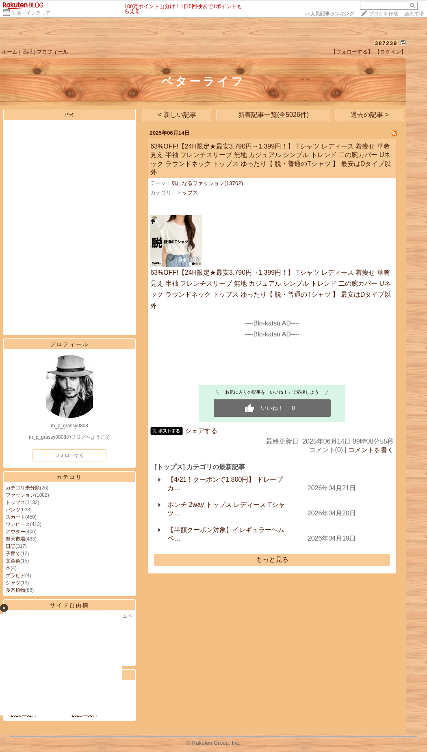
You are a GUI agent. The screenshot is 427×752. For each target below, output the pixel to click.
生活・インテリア (30, 13)
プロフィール (52, 52)
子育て (13, 553)
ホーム (9, 52)
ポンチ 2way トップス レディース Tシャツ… (226, 509)
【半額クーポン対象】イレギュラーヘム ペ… (225, 534)
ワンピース (18, 524)
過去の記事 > (370, 114)
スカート (15, 517)
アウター (15, 531)
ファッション (20, 495)
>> (329, 14)
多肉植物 (15, 590)
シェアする (201, 430)
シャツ (13, 583)
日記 (27, 52)
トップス (15, 502)
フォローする (69, 455)
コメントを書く (371, 449)
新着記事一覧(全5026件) (273, 114)
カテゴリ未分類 (23, 488)
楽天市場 (414, 14)
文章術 (13, 561)
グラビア (15, 575)
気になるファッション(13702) (207, 183)
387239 (386, 43)
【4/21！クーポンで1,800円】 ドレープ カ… (225, 483)
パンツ (13, 510)
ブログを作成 (383, 14)
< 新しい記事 (177, 114)
